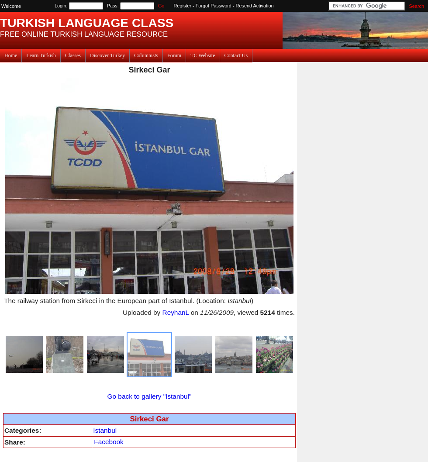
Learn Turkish (41, 55)
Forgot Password (213, 5)
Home (10, 55)
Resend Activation (255, 5)
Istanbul (105, 430)
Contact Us (236, 55)
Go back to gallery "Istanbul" (149, 396)
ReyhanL (175, 312)
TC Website (202, 55)
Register (183, 5)
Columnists (146, 55)
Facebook (108, 441)
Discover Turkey (107, 55)
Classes (73, 55)
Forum (174, 55)
